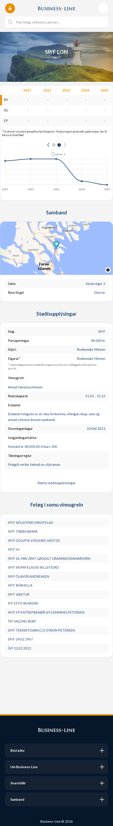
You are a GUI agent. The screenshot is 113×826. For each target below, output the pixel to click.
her (21, 135)
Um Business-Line (24, 767)
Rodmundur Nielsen (91, 349)
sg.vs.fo (12, 368)
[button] (58, 154)
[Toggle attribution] (108, 270)
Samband (17, 799)
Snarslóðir (18, 783)
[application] (56, 170)
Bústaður (17, 750)
